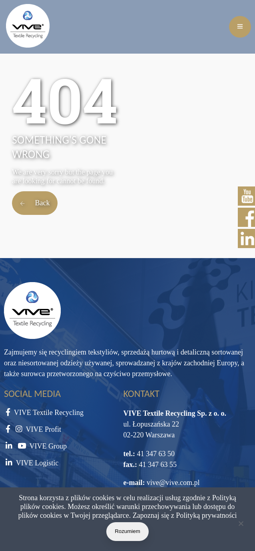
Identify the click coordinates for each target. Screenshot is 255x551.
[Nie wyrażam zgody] (240, 525)
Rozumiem (127, 531)
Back (35, 203)
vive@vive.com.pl (173, 483)
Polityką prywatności (206, 515)
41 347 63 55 (157, 465)
